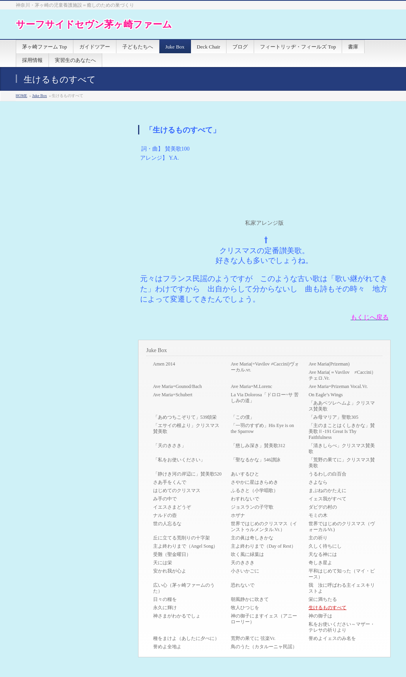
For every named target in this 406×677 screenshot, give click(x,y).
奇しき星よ (320, 562)
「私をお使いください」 (179, 460)
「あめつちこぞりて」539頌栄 (185, 417)
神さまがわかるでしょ (176, 616)
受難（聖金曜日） (172, 554)
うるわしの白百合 (327, 474)
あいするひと (245, 474)
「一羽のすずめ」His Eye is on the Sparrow (262, 428)
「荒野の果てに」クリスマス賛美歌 (342, 462)
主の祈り (318, 538)
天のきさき (242, 562)
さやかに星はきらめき (254, 482)
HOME (21, 95)
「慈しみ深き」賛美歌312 (258, 445)
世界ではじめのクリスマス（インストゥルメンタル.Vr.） (264, 526)
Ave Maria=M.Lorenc (251, 386)
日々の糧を (165, 599)
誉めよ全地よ (167, 646)
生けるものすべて (327, 607)
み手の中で (165, 499)
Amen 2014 (164, 364)
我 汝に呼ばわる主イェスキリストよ (342, 588)
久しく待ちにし (325, 546)
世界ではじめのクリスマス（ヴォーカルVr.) (342, 526)
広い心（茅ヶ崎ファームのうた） (184, 588)
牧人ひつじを (245, 607)
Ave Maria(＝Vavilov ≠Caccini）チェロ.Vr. (342, 375)
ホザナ (238, 515)
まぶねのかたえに (327, 490)
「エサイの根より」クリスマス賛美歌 (186, 428)
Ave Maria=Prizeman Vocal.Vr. (338, 386)
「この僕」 (242, 417)
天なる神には (323, 554)
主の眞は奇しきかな (252, 538)
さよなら (318, 482)
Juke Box (39, 95)
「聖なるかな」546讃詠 (256, 460)
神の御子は (320, 616)
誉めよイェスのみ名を (332, 638)
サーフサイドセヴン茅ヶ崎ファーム (94, 24)
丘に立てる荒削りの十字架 (181, 538)
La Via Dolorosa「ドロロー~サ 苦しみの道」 (265, 397)
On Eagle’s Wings (326, 394)
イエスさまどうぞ (172, 507)
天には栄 (162, 562)
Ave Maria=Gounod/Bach (177, 386)
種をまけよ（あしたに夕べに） (186, 638)
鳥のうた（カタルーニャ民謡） (264, 646)
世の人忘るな (167, 523)
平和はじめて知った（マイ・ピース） (342, 574)
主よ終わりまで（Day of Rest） (263, 546)
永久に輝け (165, 607)
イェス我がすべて (327, 499)
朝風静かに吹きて (250, 599)
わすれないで (245, 499)
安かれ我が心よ (169, 571)
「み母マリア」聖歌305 (333, 417)
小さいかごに (245, 571)
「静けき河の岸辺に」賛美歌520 (187, 474)
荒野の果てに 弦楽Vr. (253, 638)
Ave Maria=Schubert (173, 394)
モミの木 (318, 515)
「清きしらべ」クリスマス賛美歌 (342, 448)
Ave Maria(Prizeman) (329, 364)
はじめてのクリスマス (176, 490)
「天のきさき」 (169, 445)
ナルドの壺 (165, 515)
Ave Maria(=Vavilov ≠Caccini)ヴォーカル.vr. (265, 367)
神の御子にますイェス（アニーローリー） (264, 619)
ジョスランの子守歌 (252, 507)
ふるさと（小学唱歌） (254, 490)
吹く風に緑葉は (247, 554)
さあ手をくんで (169, 482)
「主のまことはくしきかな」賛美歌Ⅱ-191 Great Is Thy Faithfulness (342, 431)
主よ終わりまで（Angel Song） (185, 546)
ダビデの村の (323, 507)
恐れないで (242, 585)
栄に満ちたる (323, 599)
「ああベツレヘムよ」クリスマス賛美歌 (342, 406)
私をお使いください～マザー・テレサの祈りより (342, 627)
